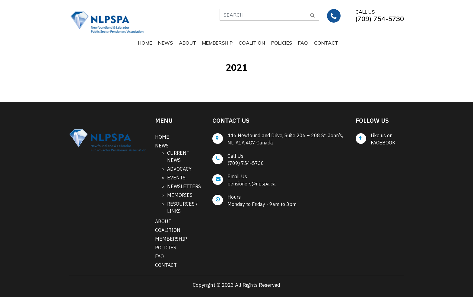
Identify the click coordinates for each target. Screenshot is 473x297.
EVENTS (176, 178)
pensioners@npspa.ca (251, 184)
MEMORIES (179, 195)
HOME (145, 43)
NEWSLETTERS (184, 186)
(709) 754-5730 (245, 163)
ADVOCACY (179, 169)
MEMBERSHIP (217, 43)
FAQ (303, 43)
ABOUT (187, 43)
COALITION (252, 43)
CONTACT (326, 43)
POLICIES (281, 43)
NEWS (165, 43)
